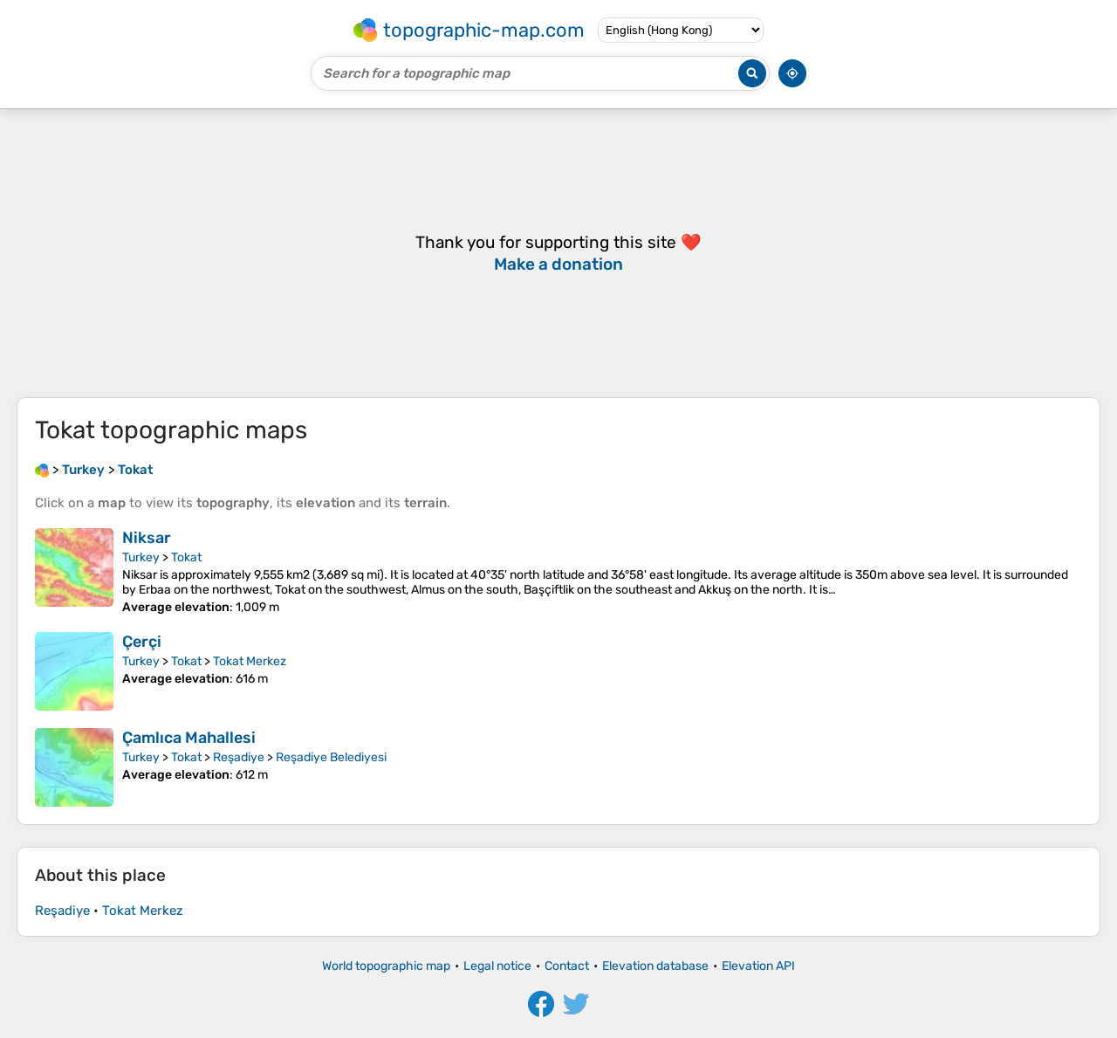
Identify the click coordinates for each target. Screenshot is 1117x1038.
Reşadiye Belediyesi (331, 757)
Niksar (146, 537)
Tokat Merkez (249, 661)
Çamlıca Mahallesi (189, 737)
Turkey (141, 557)
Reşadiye (238, 757)
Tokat (186, 557)
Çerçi (141, 641)
